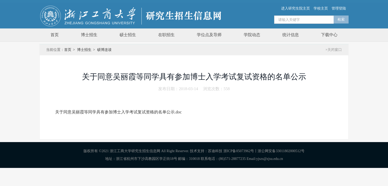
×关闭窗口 (333, 50)
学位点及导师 (209, 35)
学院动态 (252, 35)
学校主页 (321, 8)
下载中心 (329, 35)
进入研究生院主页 (295, 8)
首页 (54, 35)
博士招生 (89, 35)
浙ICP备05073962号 (238, 151)
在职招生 (166, 35)
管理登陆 (339, 8)
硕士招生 (128, 35)
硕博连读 (104, 50)
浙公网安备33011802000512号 (281, 151)
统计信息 (290, 35)
